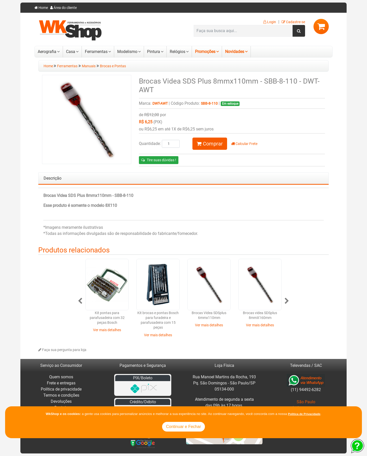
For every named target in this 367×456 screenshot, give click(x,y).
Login (269, 22)
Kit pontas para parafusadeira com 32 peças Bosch (107, 318)
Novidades (234, 51)
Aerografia (47, 51)
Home (41, 8)
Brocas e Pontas (113, 66)
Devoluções (61, 401)
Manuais (89, 66)
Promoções (205, 51)
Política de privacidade (61, 389)
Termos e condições (61, 395)
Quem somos (61, 376)
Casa (70, 51)
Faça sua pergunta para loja (62, 350)
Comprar (210, 144)
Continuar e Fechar (183, 426)
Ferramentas (96, 51)
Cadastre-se (293, 22)
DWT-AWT (160, 103)
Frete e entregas (61, 383)
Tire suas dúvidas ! (158, 160)
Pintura (153, 51)
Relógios (177, 51)
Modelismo (127, 51)
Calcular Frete (244, 144)
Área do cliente (63, 8)
